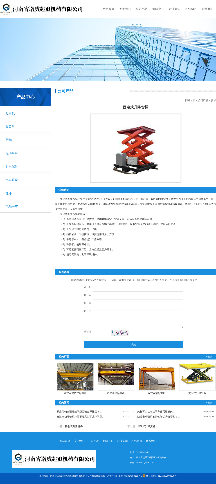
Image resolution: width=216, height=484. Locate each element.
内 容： (88, 311)
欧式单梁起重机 (116, 393)
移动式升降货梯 (74, 426)
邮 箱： (88, 303)
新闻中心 (158, 8)
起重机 (10, 113)
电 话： (88, 295)
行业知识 (174, 8)
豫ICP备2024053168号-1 (130, 476)
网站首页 (108, 8)
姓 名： (88, 287)
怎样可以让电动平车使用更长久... (175, 411)
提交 (133, 344)
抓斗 (9, 193)
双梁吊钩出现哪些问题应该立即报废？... (95, 411)
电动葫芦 (12, 153)
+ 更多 (209, 356)
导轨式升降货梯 (146, 426)
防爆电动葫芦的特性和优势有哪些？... (175, 416)
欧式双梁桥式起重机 (75, 393)
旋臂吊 (10, 126)
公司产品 (141, 8)
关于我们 (125, 8)
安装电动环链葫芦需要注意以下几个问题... (95, 416)
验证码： (88, 331)
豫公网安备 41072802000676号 (159, 476)
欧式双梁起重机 (156, 393)
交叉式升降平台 (197, 393)
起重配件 (12, 166)
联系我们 (207, 8)
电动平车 (12, 206)
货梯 (213, 100)
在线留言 (191, 8)
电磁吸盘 (12, 180)
